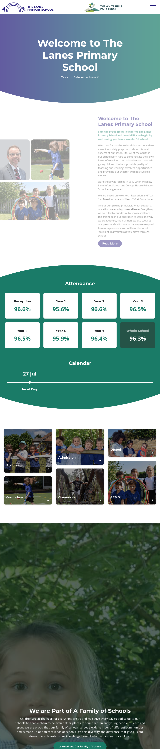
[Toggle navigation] (153, 7)
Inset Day (30, 389)
